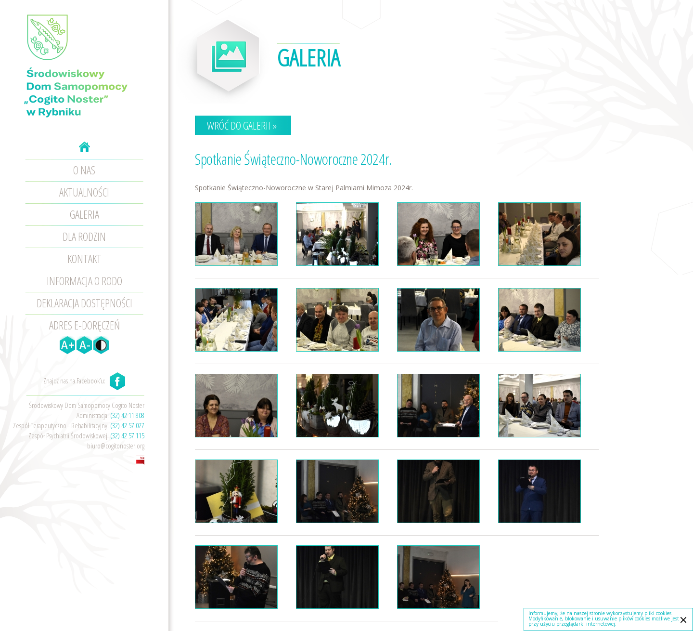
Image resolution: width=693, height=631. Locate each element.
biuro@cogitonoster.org (115, 445)
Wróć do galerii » (242, 125)
